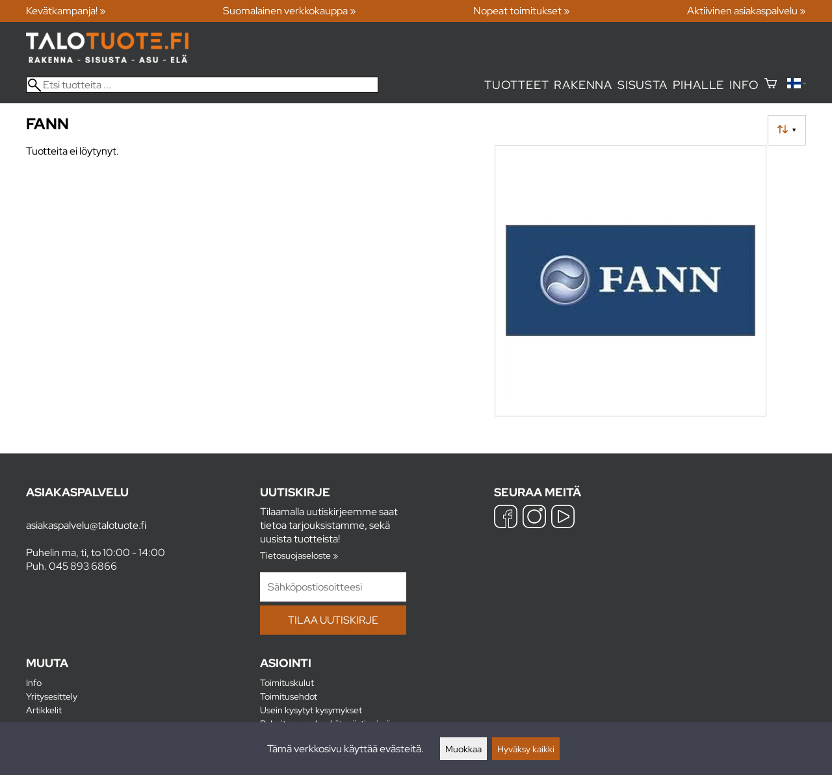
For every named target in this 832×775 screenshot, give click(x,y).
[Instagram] (534, 518)
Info (744, 85)
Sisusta (643, 85)
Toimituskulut (287, 682)
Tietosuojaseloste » (299, 555)
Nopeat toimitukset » (521, 11)
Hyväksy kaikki (525, 749)
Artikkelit (44, 710)
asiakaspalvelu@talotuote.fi (86, 525)
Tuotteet (516, 85)
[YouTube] (563, 518)
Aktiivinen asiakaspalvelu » (746, 11)
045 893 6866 (83, 566)
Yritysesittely (51, 696)
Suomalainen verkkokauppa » (289, 11)
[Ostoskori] (770, 85)
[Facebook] (505, 518)
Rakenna (583, 85)
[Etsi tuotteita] (202, 85)
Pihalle (699, 85)
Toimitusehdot (288, 696)
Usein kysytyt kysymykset (311, 710)
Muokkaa (463, 749)
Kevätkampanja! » (66, 11)
